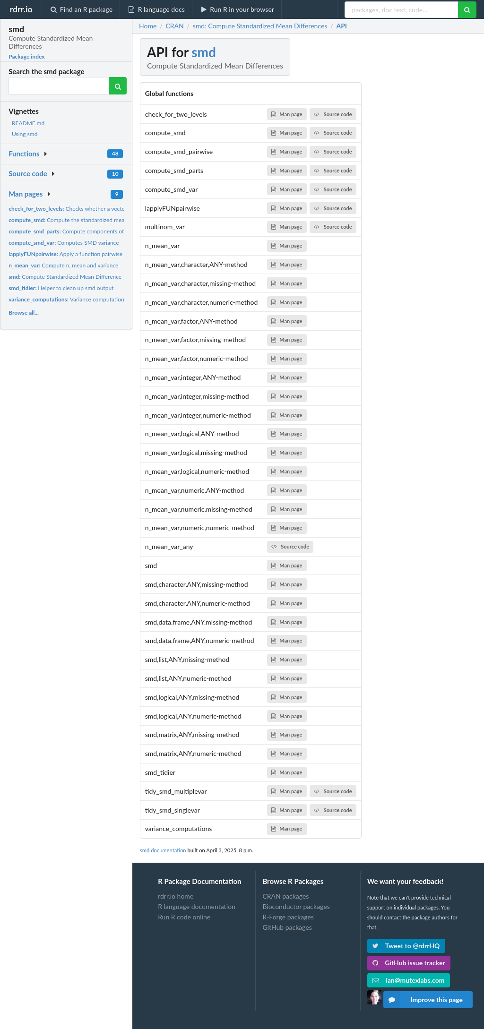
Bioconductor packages (295, 906)
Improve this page (423, 999)
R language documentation (196, 906)
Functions (24, 153)
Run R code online (184, 917)
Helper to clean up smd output (61, 288)
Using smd (24, 133)
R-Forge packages (287, 917)
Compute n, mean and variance (63, 265)
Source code (28, 173)
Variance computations (68, 299)
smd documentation (163, 850)
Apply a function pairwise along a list (79, 253)
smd (203, 52)
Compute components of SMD (73, 231)
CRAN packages (285, 896)
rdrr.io (20, 9)
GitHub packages (287, 927)
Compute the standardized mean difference (81, 219)
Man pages (26, 193)
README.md (28, 123)
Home (147, 26)
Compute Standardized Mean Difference (65, 276)
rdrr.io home (175, 896)
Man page (286, 114)
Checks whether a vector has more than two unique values (109, 208)
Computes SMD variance (64, 242)
